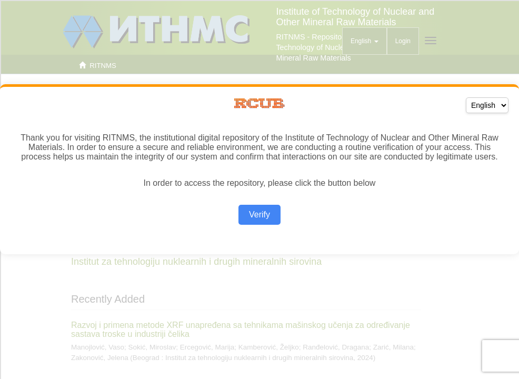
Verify (259, 214)
